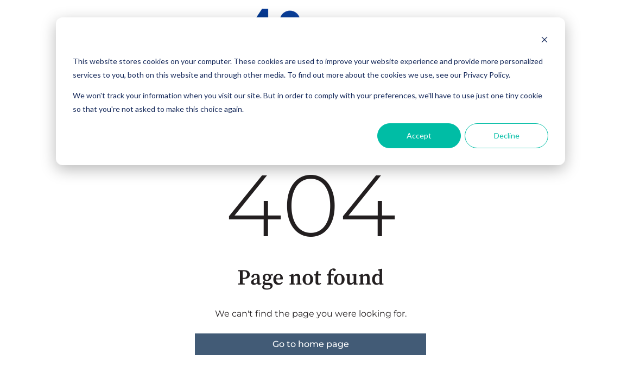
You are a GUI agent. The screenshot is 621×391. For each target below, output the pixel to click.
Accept (419, 135)
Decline (506, 135)
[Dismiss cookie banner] (544, 41)
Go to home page (311, 344)
